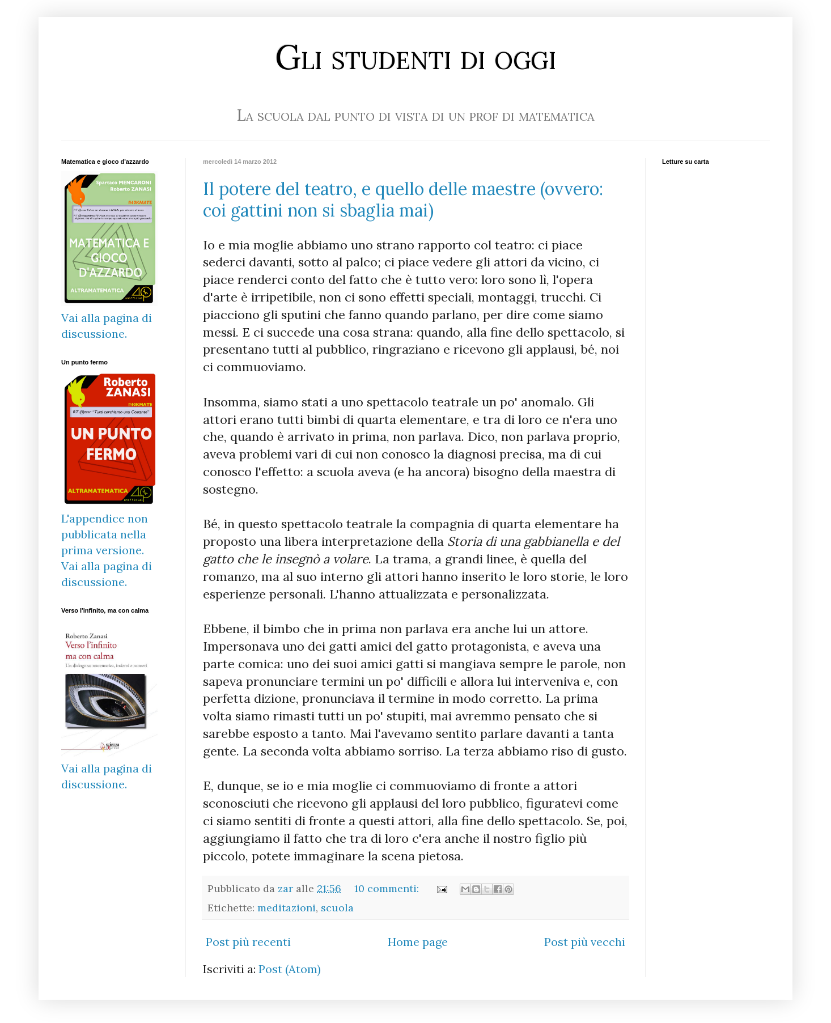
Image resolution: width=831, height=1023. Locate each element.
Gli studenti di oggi (415, 56)
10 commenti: (388, 888)
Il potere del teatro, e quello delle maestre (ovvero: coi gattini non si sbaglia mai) (403, 199)
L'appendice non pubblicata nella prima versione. (104, 534)
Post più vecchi (584, 942)
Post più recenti (248, 942)
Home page (418, 942)
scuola (337, 907)
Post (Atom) (289, 969)
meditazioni (286, 907)
